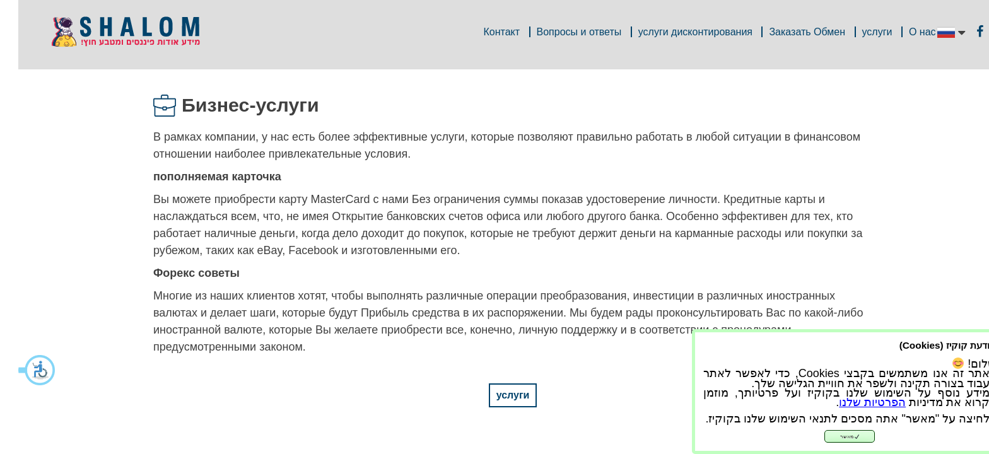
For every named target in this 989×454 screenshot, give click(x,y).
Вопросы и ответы (561, 31)
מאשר (831, 436)
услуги (859, 31)
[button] (19, 370)
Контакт (483, 31)
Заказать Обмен (789, 31)
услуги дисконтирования (677, 31)
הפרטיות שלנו (854, 402)
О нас (904, 31)
